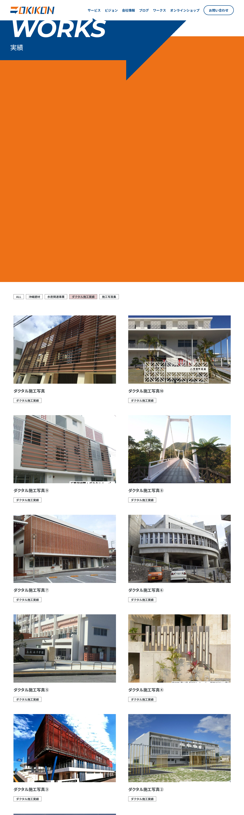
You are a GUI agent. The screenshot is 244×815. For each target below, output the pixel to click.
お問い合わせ (218, 10)
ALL (18, 79)
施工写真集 (109, 79)
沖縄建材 (34, 79)
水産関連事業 (56, 79)
